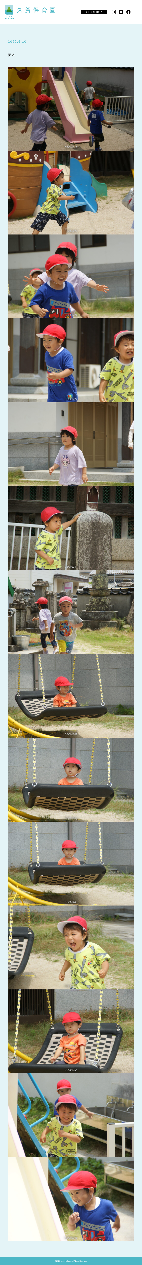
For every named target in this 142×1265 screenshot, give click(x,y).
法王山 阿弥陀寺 (94, 12)
